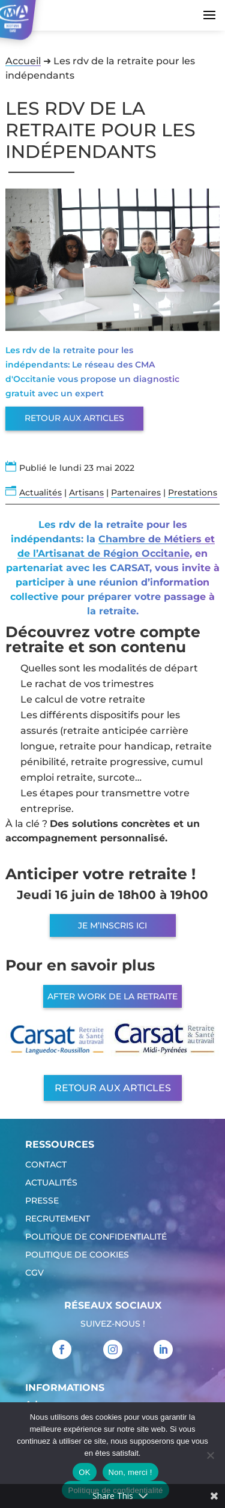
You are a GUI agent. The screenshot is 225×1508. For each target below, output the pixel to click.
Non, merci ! (130, 1472)
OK (84, 1472)
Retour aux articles (74, 418)
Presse (42, 1201)
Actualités (40, 492)
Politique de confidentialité (96, 1237)
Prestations (192, 492)
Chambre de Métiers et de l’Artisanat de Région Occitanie (116, 546)
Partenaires (136, 492)
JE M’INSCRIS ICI (112, 925)
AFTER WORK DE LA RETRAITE (112, 996)
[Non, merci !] (210, 1455)
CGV (34, 1273)
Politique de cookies (77, 1255)
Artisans (86, 492)
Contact (46, 1165)
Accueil (23, 61)
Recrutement (57, 1219)
